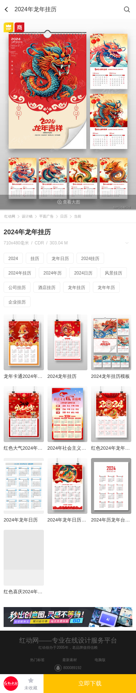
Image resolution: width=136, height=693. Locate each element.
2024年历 (53, 273)
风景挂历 (113, 273)
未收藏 (30, 687)
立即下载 (90, 683)
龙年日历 (60, 258)
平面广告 (46, 216)
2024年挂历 (19, 273)
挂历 (34, 258)
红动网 (9, 216)
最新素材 (69, 660)
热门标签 (37, 660)
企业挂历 (17, 302)
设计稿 (27, 216)
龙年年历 (106, 287)
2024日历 (83, 273)
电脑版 (100, 660)
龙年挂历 (76, 287)
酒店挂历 (46, 287)
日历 (63, 216)
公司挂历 (17, 287)
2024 (13, 258)
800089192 (72, 668)
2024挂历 (90, 258)
